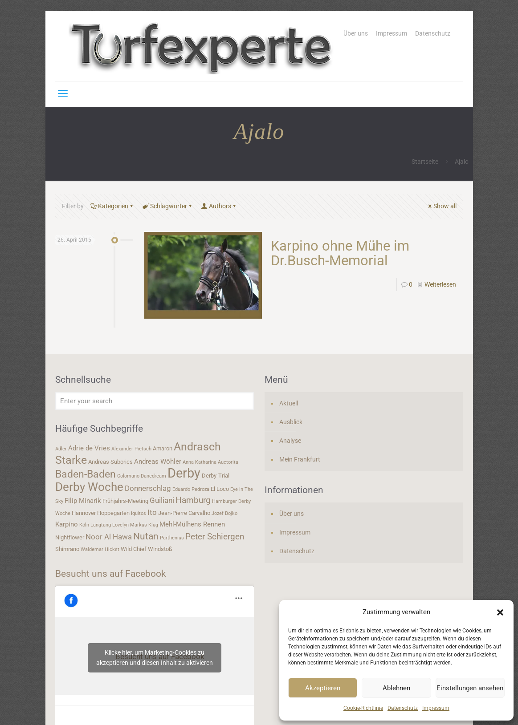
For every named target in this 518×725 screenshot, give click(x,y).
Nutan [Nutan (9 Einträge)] (146, 536)
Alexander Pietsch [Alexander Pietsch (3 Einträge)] (131, 449)
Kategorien (112, 206)
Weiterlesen (440, 284)
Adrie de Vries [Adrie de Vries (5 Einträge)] (89, 448)
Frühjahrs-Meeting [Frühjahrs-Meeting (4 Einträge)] (125, 501)
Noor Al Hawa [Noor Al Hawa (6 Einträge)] (109, 536)
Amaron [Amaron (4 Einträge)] (162, 448)
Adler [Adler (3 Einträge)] (61, 449)
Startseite (425, 161)
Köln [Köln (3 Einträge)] (84, 525)
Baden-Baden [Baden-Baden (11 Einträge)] (85, 474)
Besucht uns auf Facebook (110, 573)
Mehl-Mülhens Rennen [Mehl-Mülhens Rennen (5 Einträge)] (192, 524)
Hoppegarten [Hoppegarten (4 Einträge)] (113, 513)
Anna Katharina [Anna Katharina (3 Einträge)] (199, 462)
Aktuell (288, 403)
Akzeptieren (322, 688)
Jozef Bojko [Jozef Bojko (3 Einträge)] (224, 513)
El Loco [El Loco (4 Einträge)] (220, 489)
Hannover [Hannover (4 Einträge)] (84, 513)
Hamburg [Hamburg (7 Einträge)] (193, 500)
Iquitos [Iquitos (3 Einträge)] (138, 513)
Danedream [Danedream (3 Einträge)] (153, 476)
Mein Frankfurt (299, 459)
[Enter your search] (154, 401)
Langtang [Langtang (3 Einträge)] (100, 525)
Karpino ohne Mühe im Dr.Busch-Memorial (340, 253)
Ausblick (290, 421)
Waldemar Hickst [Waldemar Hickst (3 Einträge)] (100, 549)
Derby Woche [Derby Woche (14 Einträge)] (89, 487)
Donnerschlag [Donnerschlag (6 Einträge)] (148, 488)
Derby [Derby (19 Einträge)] (183, 473)
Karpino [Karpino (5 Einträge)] (66, 524)
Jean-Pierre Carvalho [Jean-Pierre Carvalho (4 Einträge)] (184, 513)
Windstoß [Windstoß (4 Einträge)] (160, 549)
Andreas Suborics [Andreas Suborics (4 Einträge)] (110, 461)
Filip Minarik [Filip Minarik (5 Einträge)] (83, 501)
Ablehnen (396, 688)
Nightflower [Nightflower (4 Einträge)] (69, 537)
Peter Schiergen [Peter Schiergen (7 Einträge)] (215, 537)
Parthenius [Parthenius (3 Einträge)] (172, 538)
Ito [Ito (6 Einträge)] (152, 512)
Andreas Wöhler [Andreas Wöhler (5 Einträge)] (157, 462)
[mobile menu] (62, 93)
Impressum (435, 708)
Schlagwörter (168, 206)
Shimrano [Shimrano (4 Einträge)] (67, 549)
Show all (442, 206)
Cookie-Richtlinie (363, 708)
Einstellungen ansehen (469, 688)
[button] (500, 612)
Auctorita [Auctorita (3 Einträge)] (228, 462)
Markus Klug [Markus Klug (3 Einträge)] (144, 525)
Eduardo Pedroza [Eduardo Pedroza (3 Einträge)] (190, 489)
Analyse (290, 440)
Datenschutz (402, 708)
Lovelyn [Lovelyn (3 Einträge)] (120, 525)
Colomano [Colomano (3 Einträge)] (128, 476)
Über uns (355, 33)
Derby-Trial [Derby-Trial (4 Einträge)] (215, 475)
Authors (219, 206)
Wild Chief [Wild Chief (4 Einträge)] (134, 549)
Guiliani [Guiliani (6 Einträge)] (162, 500)
